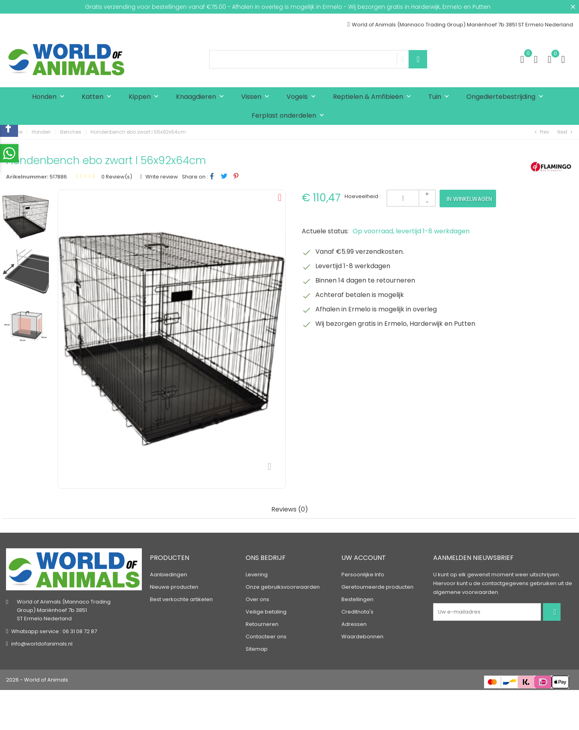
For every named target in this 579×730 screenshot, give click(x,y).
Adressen (354, 624)
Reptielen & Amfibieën (374, 97)
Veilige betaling (266, 612)
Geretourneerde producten (377, 587)
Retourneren (262, 624)
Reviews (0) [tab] (289, 509)
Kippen (145, 97)
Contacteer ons (266, 636)
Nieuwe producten (174, 587)
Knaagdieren (202, 97)
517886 (58, 176)
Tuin (440, 97)
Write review (161, 176)
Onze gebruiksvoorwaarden (283, 587)
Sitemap (257, 649)
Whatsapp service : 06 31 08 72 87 (54, 631)
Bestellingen (357, 599)
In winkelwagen (469, 199)
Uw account (363, 557)
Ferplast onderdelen (290, 115)
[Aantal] (411, 198)
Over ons (257, 599)
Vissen (257, 97)
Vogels (302, 97)
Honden (50, 97)
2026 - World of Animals (37, 680)
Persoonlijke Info (362, 574)
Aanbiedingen (168, 574)
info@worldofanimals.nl (42, 644)
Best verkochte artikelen (181, 599)
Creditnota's (357, 612)
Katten (98, 97)
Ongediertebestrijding (506, 97)
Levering (257, 574)
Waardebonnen (362, 636)
